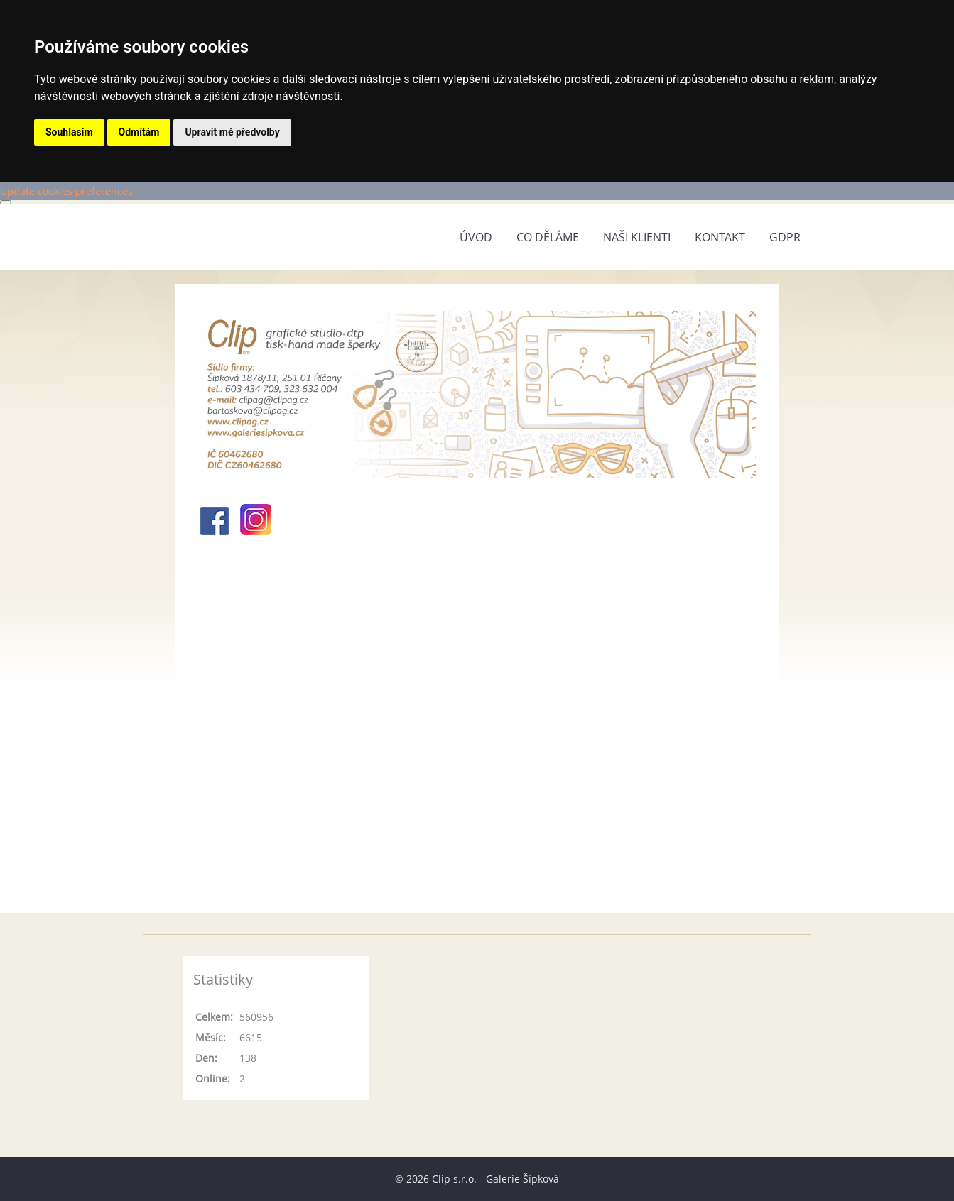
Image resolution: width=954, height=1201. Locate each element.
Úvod (476, 237)
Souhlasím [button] (69, 132)
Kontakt (720, 237)
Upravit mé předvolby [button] (232, 132)
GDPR (785, 237)
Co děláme (547, 237)
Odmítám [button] (139, 132)
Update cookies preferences (66, 191)
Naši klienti (637, 237)
